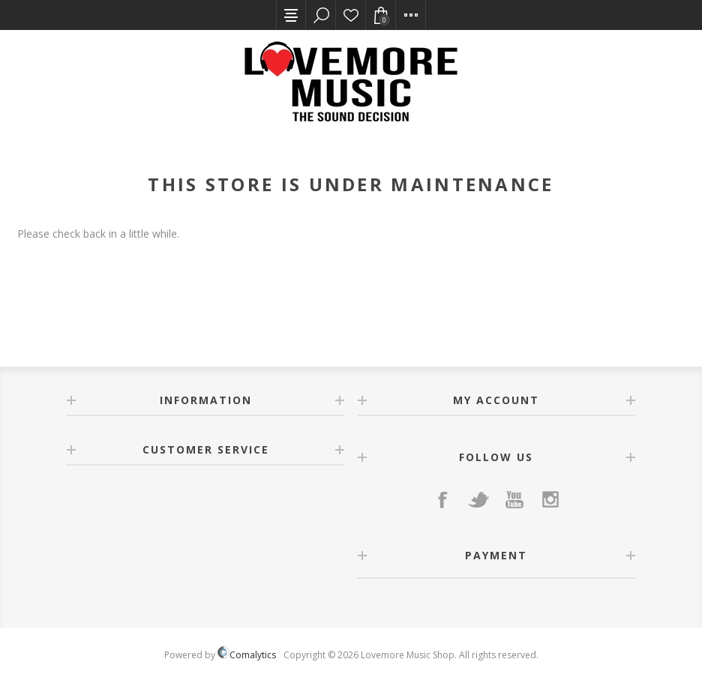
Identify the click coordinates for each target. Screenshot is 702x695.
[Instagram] (551, 499)
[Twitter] (479, 499)
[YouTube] (515, 499)
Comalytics (247, 655)
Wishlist (351, 15)
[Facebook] (443, 499)
